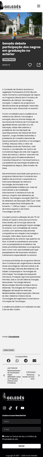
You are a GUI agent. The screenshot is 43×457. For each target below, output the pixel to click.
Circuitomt (13, 336)
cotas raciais (8, 350)
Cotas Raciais (9, 59)
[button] (8, 360)
